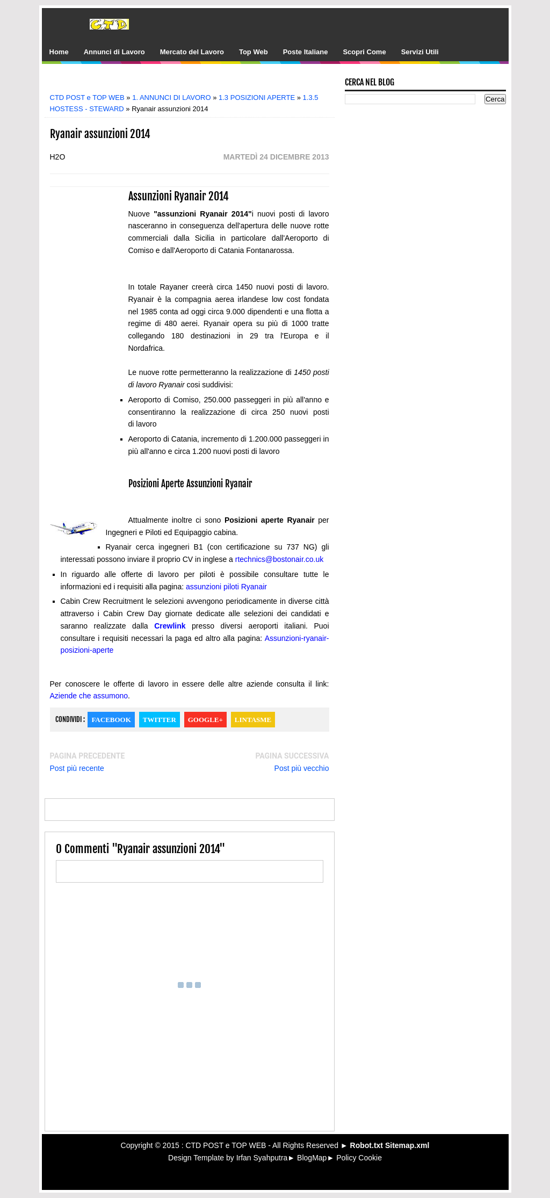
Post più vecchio (301, 768)
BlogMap (312, 1157)
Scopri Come (364, 52)
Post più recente (77, 768)
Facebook (111, 720)
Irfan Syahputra (262, 1157)
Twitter (159, 720)
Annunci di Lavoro (114, 52)
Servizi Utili (420, 52)
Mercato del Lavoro (192, 52)
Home (59, 52)
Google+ (205, 720)
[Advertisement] (197, 82)
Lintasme (253, 720)
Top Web (253, 52)
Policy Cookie (359, 1157)
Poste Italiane (305, 52)
